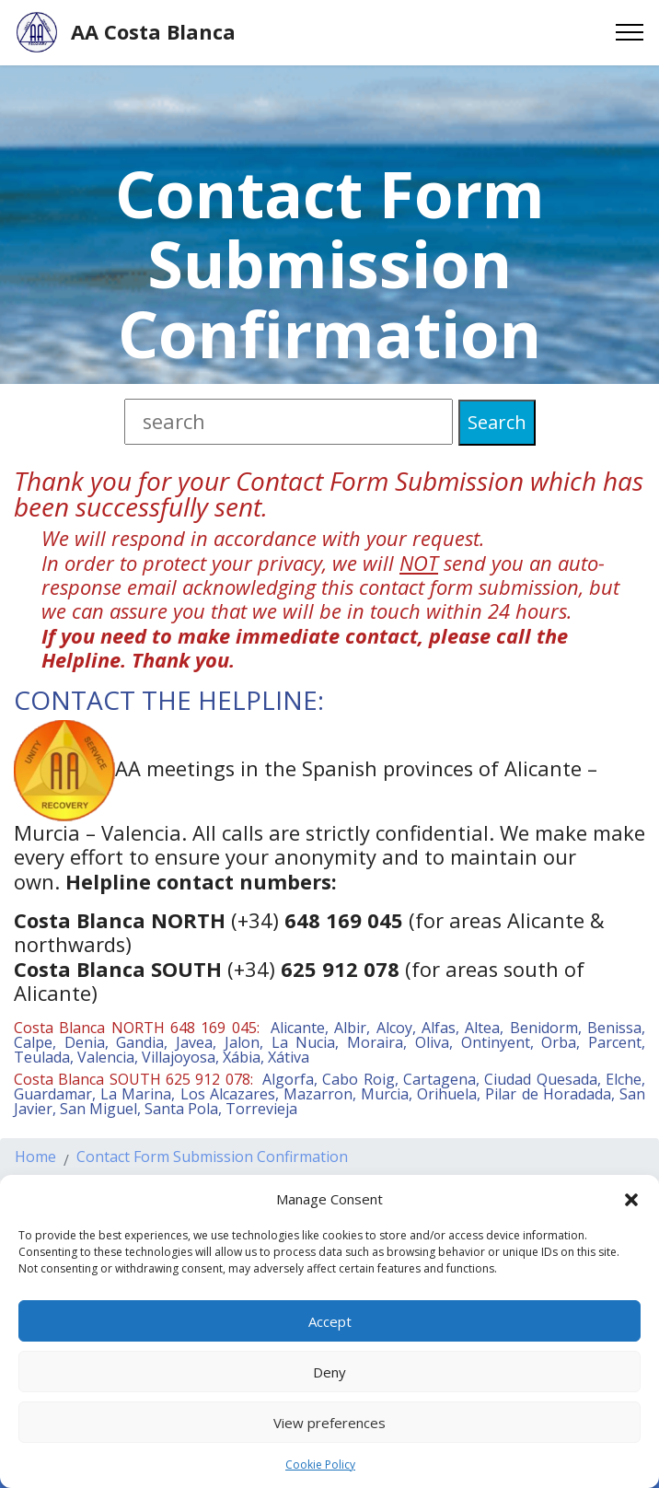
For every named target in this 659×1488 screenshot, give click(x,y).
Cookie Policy (320, 1464)
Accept (330, 1321)
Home (35, 1167)
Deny (329, 1372)
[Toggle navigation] (630, 32)
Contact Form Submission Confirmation (212, 1167)
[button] (631, 1199)
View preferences (329, 1422)
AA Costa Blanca (153, 32)
